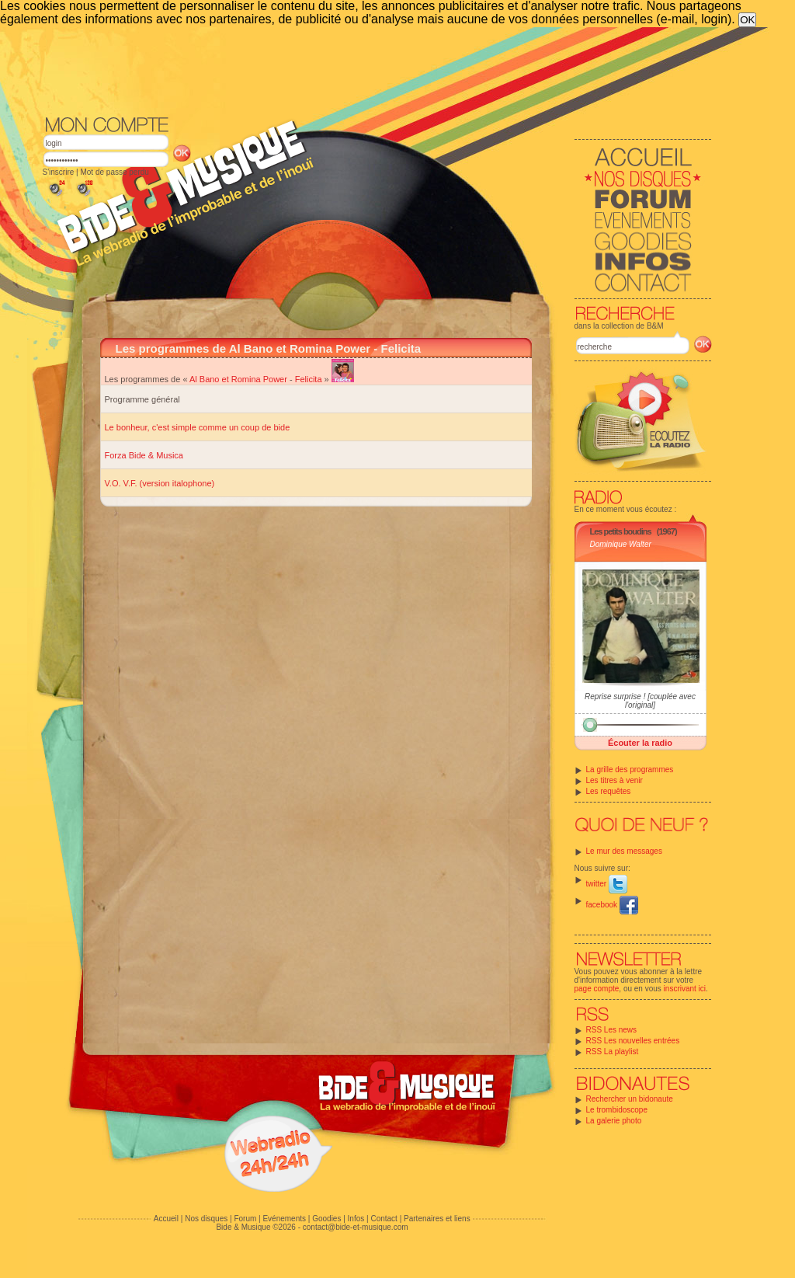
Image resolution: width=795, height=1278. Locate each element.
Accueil (166, 1218)
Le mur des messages (624, 851)
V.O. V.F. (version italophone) (160, 483)
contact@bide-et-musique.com (355, 1227)
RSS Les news (611, 1030)
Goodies (326, 1218)
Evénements (284, 1218)
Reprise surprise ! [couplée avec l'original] (640, 700)
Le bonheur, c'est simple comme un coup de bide (197, 427)
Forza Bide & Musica (144, 455)
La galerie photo (614, 1120)
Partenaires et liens (437, 1218)
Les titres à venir (614, 780)
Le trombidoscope (617, 1110)
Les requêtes (608, 791)
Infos (356, 1218)
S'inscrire (59, 172)
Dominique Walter (620, 544)
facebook (612, 904)
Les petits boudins (620, 531)
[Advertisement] (377, 70)
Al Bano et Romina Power (238, 379)
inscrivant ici (685, 988)
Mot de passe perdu (114, 172)
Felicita (308, 379)
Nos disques (206, 1218)
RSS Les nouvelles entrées (633, 1040)
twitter (606, 883)
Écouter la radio (640, 742)
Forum (245, 1218)
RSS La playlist (612, 1051)
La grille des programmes (630, 769)
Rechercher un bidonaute (629, 1099)
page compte (597, 988)
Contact (383, 1218)
